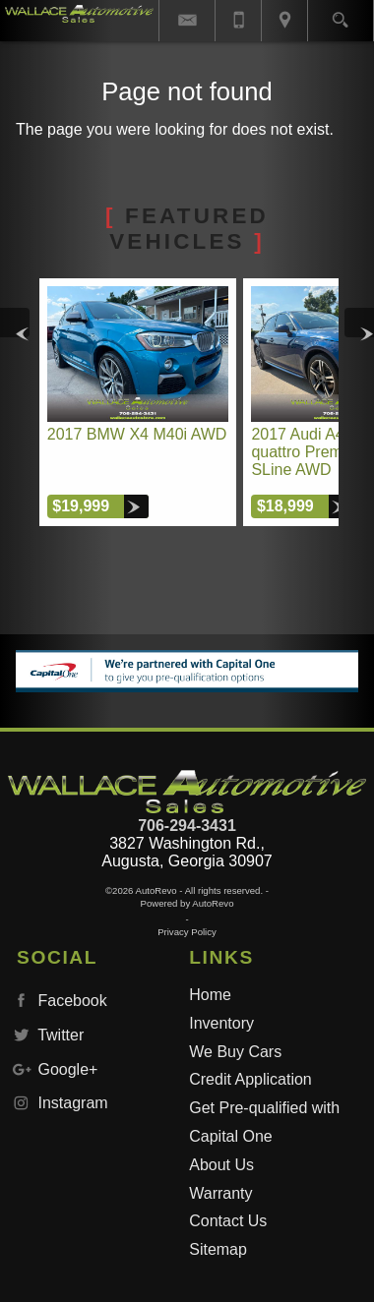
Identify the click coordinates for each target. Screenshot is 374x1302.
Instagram (58, 1103)
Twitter (46, 1035)
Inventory (221, 1023)
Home (210, 994)
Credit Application (250, 1079)
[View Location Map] (284, 20)
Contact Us (228, 1221)
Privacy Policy (187, 931)
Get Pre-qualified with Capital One (264, 1122)
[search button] (340, 14)
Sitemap (218, 1249)
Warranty (220, 1193)
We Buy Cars (235, 1051)
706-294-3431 (187, 825)
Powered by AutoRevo (187, 903)
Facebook (58, 1000)
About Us (221, 1164)
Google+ (53, 1069)
